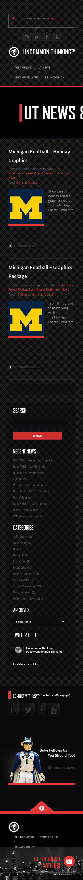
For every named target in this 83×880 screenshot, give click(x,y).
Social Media (37, 289)
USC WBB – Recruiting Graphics (32, 460)
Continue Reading (24, 246)
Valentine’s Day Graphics (28, 516)
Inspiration (19, 561)
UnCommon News (57, 289)
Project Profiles (43, 173)
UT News (44, 67)
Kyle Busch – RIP (23, 479)
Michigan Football (26, 183)
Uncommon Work (26, 77)
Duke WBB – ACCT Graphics (30, 503)
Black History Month (25, 510)
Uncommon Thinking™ (49, 52)
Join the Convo (61, 768)
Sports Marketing (24, 586)
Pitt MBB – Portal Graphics (29, 485)
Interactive (20, 567)
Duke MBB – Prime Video (28, 472)
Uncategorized (22, 592)
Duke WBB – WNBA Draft (29, 466)
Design (28, 173)
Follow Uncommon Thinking (44, 651)
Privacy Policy (24, 847)
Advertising (20, 543)
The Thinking (23, 67)
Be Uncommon (54, 77)
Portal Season (22, 497)
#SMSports (15, 173)
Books (17, 549)
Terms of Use (49, 837)
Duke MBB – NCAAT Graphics (31, 491)
